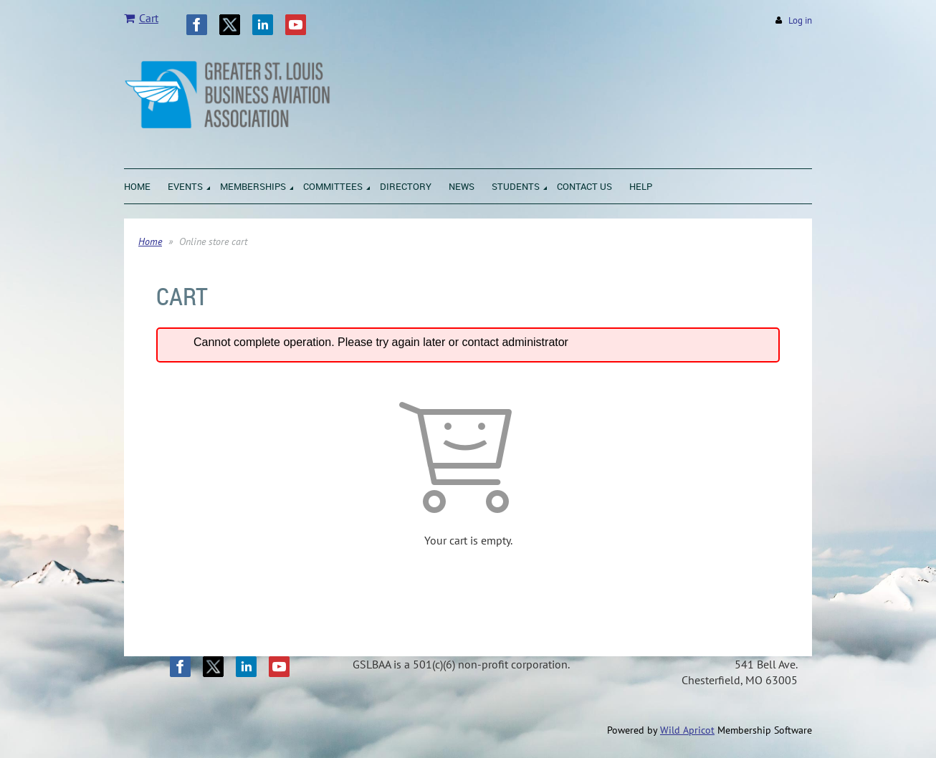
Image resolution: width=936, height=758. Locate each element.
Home (150, 241)
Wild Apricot (687, 730)
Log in (800, 20)
